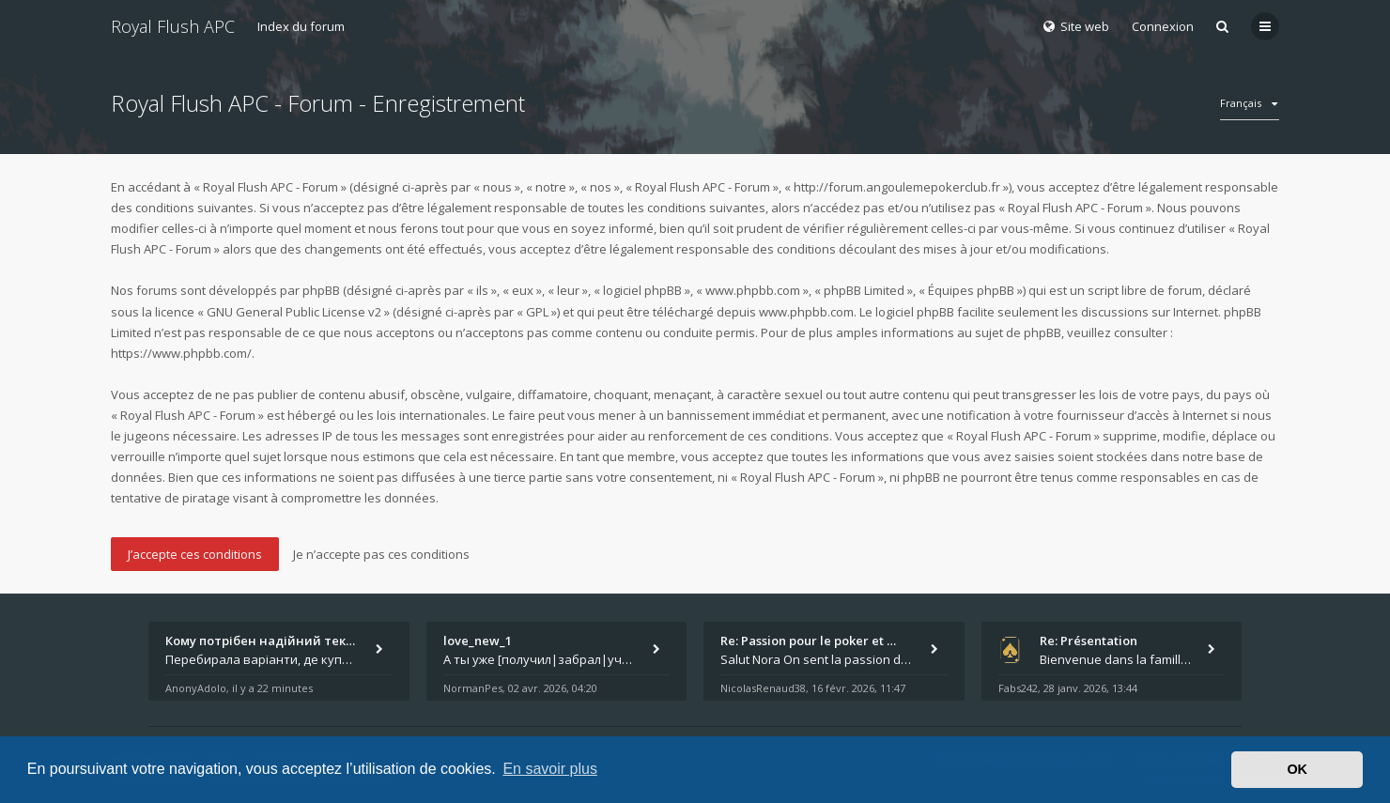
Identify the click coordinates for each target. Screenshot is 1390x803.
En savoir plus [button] (549, 769)
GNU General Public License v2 (294, 311)
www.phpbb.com (806, 311)
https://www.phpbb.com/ (181, 353)
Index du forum (301, 26)
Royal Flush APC (173, 26)
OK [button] (1297, 769)
